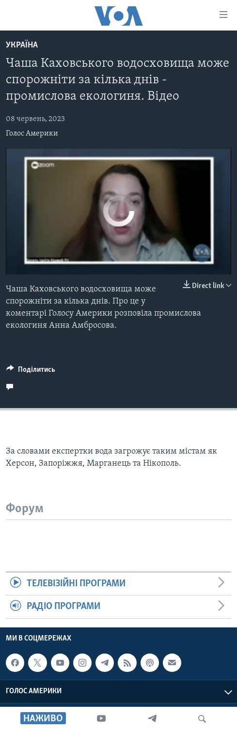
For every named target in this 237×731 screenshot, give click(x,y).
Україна (22, 45)
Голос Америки (32, 133)
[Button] (30, 372)
